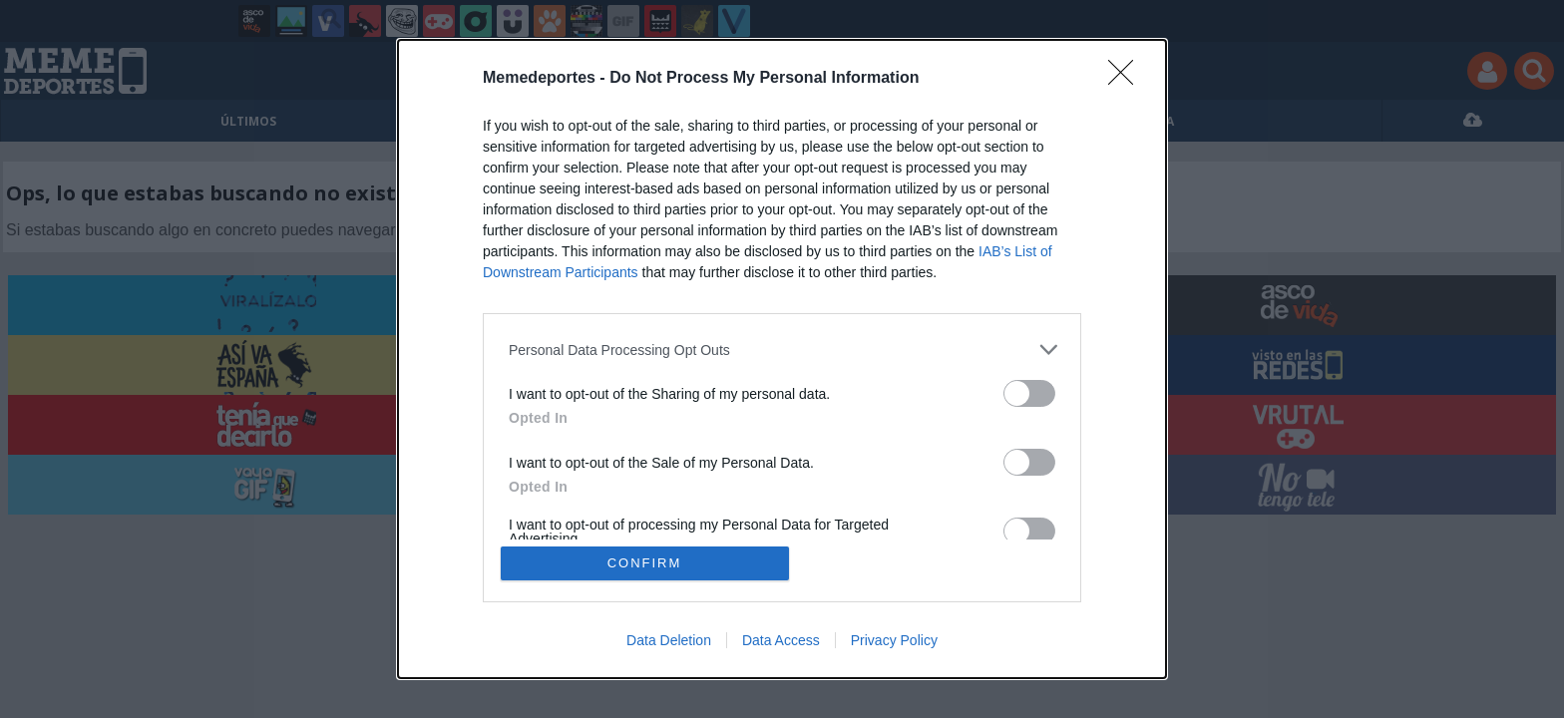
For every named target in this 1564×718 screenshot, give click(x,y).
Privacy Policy (894, 640)
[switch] (1029, 393)
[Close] (1127, 79)
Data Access (781, 640)
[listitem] (782, 349)
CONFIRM (644, 562)
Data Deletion (668, 640)
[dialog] (782, 359)
